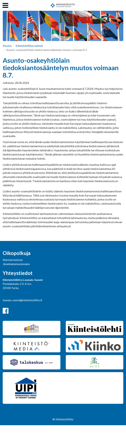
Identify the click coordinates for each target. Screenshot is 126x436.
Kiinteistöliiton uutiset (29, 45)
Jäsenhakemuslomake (16, 264)
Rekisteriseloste (13, 259)
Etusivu (7, 45)
